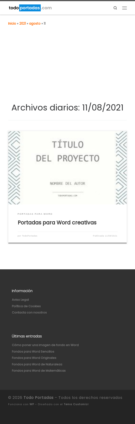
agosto (34, 23)
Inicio (12, 23)
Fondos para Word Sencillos (33, 352)
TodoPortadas (29, 236)
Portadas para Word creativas (57, 222)
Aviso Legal (20, 300)
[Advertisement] (67, 67)
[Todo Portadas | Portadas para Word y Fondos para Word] (30, 7)
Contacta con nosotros (29, 312)
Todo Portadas (39, 397)
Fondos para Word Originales (34, 358)
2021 (22, 23)
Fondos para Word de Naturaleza (37, 364)
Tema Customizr (76, 404)
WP (32, 404)
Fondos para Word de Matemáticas (39, 371)
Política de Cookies (26, 306)
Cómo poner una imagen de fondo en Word (45, 345)
